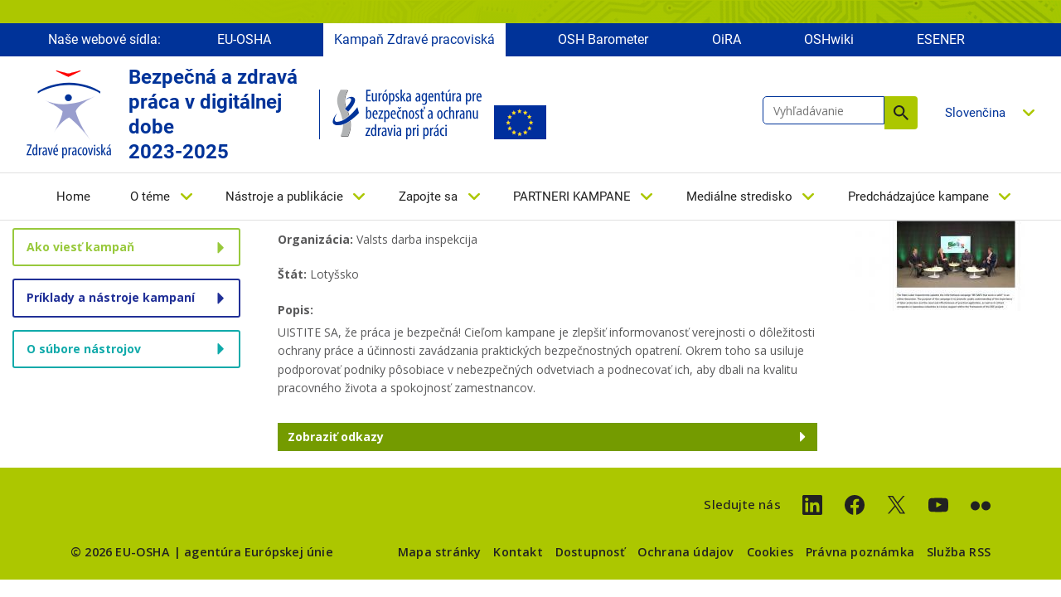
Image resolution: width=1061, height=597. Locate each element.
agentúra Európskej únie (258, 552)
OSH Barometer (603, 39)
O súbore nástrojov (84, 349)
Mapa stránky (439, 552)
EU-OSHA (244, 39)
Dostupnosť (590, 552)
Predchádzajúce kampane (918, 196)
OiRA (726, 39)
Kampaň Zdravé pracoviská (414, 39)
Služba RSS (959, 552)
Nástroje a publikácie (284, 196)
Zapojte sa (428, 196)
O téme (150, 196)
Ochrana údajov (685, 552)
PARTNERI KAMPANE (572, 196)
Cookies (770, 552)
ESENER (941, 39)
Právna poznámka (860, 552)
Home (73, 196)
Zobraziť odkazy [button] (336, 436)
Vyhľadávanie (901, 112)
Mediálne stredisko (739, 196)
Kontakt (517, 552)
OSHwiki (829, 39)
